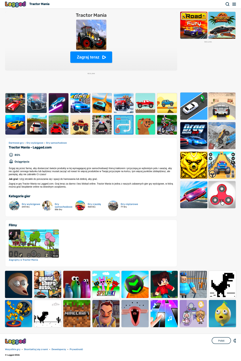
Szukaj (227, 4)
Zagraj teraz (88, 57)
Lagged (16, 4)
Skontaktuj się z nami (36, 349)
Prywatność (76, 349)
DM (235, 340)
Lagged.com (16, 341)
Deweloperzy (59, 349)
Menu (234, 4)
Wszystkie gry (12, 349)
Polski (221, 340)
